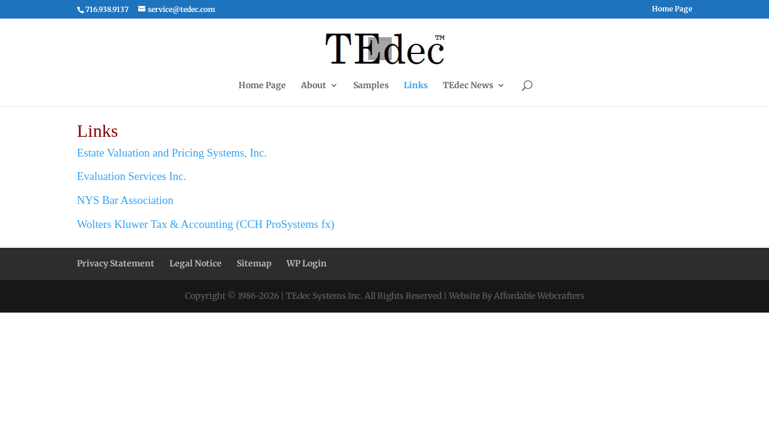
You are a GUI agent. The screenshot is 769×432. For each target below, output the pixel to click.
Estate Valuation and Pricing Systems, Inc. (172, 152)
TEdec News (468, 86)
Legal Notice (195, 263)
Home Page (672, 9)
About (313, 86)
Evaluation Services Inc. (131, 176)
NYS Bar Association (125, 200)
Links (416, 86)
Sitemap (254, 263)
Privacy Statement (115, 263)
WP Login (307, 263)
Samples (371, 86)
